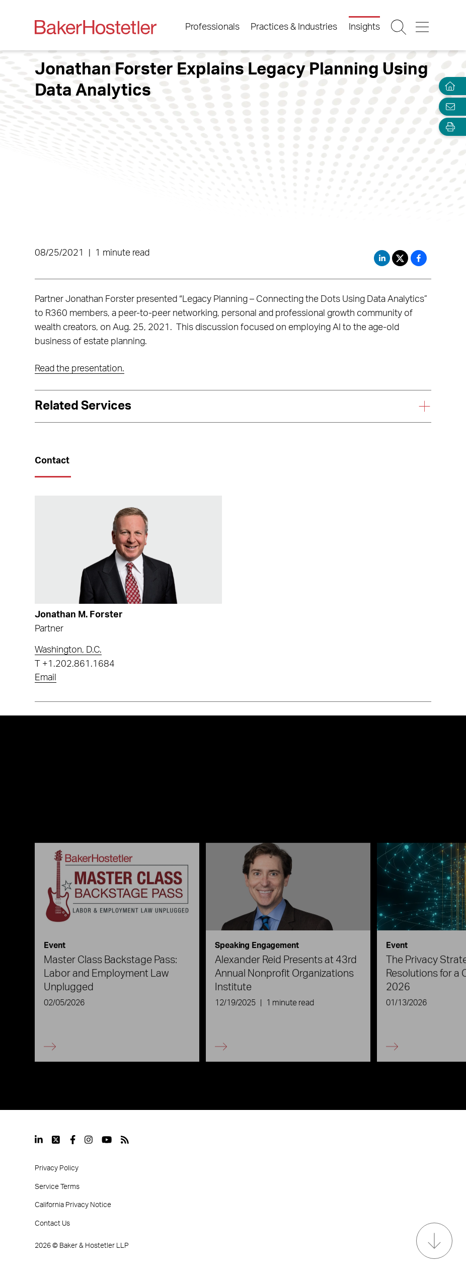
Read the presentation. (79, 368)
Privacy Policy (57, 1168)
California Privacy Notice (73, 1205)
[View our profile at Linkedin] (39, 1139)
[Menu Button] (423, 27)
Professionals (212, 27)
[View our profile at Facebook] (72, 1139)
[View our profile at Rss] (125, 1139)
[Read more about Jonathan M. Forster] (128, 550)
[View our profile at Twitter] (56, 1139)
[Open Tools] (448, 127)
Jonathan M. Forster (79, 614)
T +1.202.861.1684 (75, 664)
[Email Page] (448, 106)
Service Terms (57, 1186)
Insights (364, 27)
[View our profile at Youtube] (107, 1139)
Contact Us (52, 1223)
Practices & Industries (294, 27)
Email (45, 677)
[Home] (448, 86)
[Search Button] (399, 27)
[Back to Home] (96, 27)
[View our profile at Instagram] (89, 1139)
